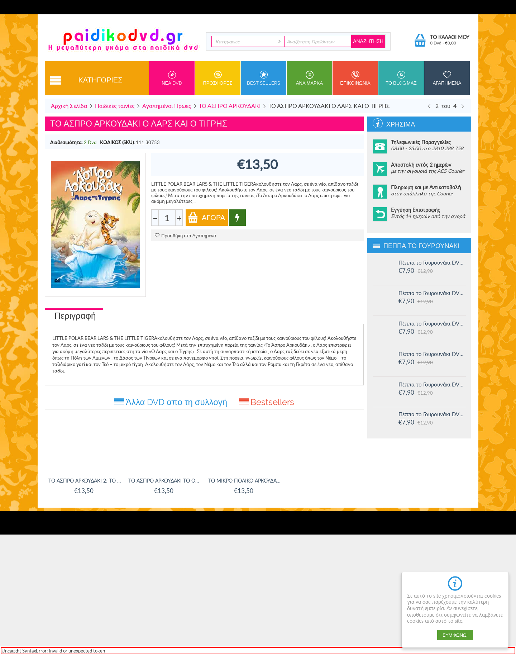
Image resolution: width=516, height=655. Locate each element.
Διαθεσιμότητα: (66, 142)
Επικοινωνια (355, 78)
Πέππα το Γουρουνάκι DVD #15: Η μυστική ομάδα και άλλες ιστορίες (432, 293)
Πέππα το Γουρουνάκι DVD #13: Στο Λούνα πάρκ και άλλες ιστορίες (432, 354)
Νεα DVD (171, 78)
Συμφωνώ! (455, 635)
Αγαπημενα (447, 78)
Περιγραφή (75, 315)
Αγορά (206, 217)
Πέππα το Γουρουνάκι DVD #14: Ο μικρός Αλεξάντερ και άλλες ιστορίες (432, 323)
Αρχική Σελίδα (69, 105)
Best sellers (263, 78)
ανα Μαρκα (309, 78)
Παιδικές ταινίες (114, 105)
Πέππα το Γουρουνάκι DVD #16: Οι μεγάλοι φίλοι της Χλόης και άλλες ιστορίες (432, 262)
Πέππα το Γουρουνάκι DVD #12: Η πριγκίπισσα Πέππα (432, 384)
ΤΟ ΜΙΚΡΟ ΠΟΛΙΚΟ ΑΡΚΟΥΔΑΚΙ (244, 481)
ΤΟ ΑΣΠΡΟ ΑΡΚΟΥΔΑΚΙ (230, 105)
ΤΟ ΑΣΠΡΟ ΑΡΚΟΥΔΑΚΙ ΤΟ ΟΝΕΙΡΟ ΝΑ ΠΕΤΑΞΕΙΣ (164, 481)
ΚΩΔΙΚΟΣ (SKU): (117, 142)
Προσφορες (217, 78)
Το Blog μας (401, 78)
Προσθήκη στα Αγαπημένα (185, 235)
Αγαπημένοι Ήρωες (166, 105)
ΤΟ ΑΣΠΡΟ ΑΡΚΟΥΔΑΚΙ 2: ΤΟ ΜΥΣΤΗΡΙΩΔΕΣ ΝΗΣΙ (84, 481)
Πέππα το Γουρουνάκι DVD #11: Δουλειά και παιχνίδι (432, 414)
